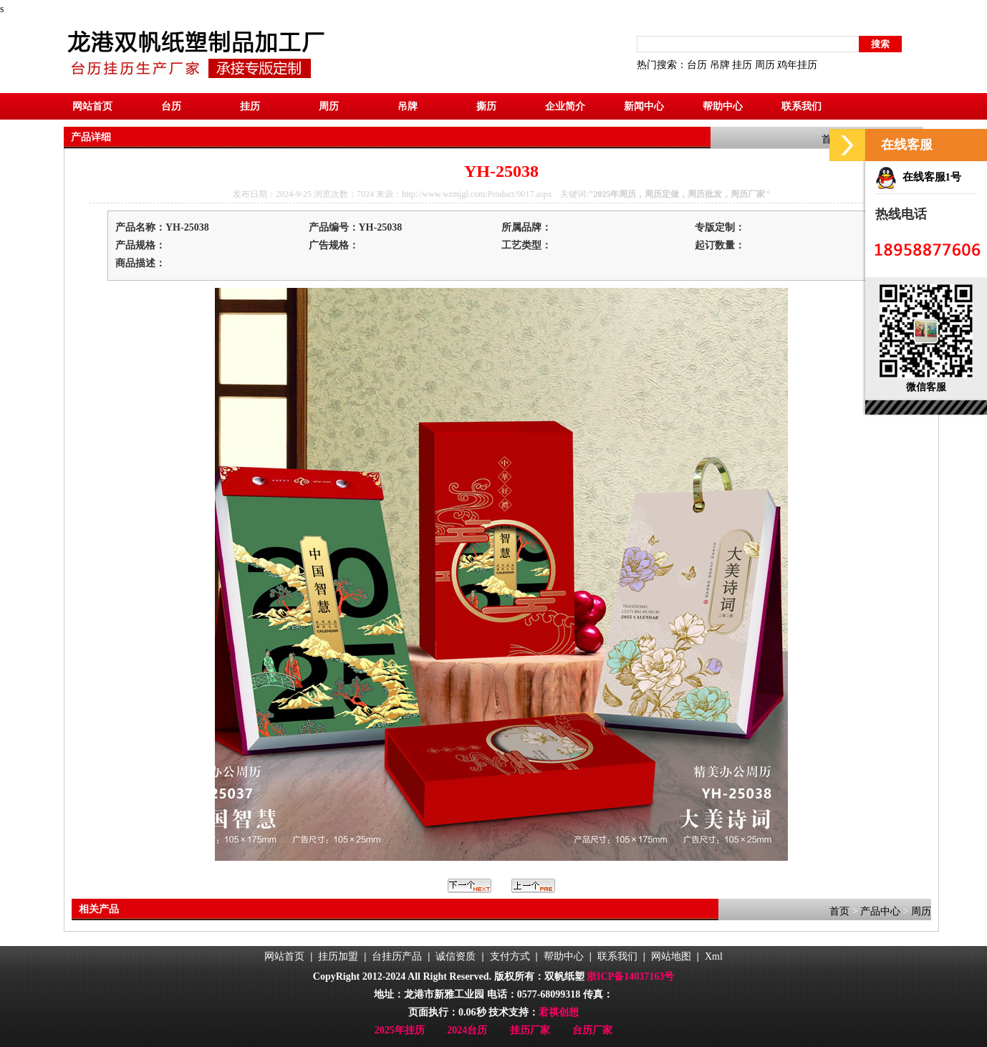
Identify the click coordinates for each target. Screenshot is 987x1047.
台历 (697, 64)
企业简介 (565, 106)
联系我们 (801, 106)
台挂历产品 (397, 956)
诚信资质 (455, 956)
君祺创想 (559, 1012)
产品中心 (880, 911)
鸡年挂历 (797, 64)
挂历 (742, 64)
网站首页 (92, 106)
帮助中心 (723, 106)
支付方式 (510, 956)
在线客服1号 (918, 177)
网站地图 (671, 956)
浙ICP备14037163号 (630, 976)
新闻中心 (644, 106)
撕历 (486, 106)
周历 (765, 64)
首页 (839, 911)
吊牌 (720, 64)
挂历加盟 (338, 956)
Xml (714, 956)
